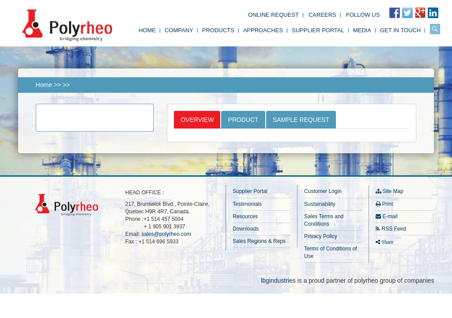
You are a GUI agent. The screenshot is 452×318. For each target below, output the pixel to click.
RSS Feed (394, 229)
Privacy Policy (320, 236)
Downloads (246, 229)
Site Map (393, 191)
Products (218, 30)
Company (179, 30)
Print (387, 204)
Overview (197, 119)
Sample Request (301, 119)
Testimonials (247, 204)
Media (362, 30)
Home (147, 30)
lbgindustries (278, 280)
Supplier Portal (318, 30)
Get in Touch (400, 30)
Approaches (263, 30)
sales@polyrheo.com (166, 234)
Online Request (273, 14)
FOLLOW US (363, 14)
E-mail (390, 216)
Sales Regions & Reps (259, 241)
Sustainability (319, 204)
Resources (245, 216)
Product (243, 119)
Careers (322, 14)
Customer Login (323, 191)
